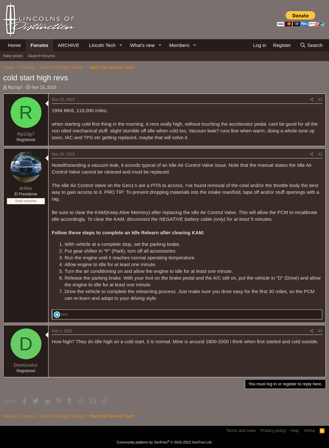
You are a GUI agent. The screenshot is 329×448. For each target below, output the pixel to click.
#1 (320, 99)
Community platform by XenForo (164, 442)
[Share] (312, 99)
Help (295, 430)
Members (179, 45)
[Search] (311, 45)
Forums (39, 45)
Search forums (41, 55)
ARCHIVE (68, 45)
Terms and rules (241, 430)
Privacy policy (273, 430)
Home (14, 45)
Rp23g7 (15, 87)
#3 (320, 331)
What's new (142, 45)
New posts (13, 55)
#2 (320, 154)
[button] (120, 45)
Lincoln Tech (102, 45)
